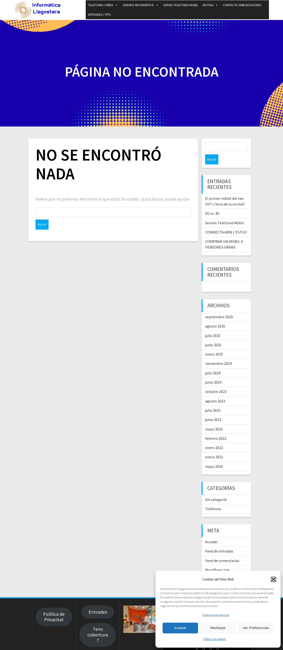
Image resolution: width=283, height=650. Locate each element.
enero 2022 (214, 437)
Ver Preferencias (256, 628)
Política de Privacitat (54, 607)
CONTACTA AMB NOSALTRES (242, 5)
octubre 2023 (216, 381)
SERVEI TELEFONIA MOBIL (180, 5)
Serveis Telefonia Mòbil (224, 212)
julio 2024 (212, 363)
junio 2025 (213, 334)
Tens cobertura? (97, 624)
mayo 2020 (214, 456)
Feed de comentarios (222, 550)
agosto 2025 (215, 316)
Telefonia (213, 498)
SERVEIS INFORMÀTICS (141, 5)
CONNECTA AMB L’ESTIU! (226, 222)
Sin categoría (216, 489)
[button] (273, 579)
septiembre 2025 (219, 306)
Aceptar (180, 628)
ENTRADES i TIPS (99, 14)
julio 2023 (212, 400)
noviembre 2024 (218, 353)
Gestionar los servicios (215, 615)
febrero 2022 (215, 428)
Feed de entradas (219, 541)
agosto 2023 (215, 391)
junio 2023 (213, 409)
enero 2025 (214, 344)
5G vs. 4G (212, 203)
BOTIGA (210, 5)
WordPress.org (217, 559)
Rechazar (218, 628)
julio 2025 (212, 325)
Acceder (211, 531)
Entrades (98, 602)
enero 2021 (214, 447)
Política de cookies (215, 639)
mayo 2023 (214, 419)
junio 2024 (213, 372)
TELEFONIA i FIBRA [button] (103, 5)
